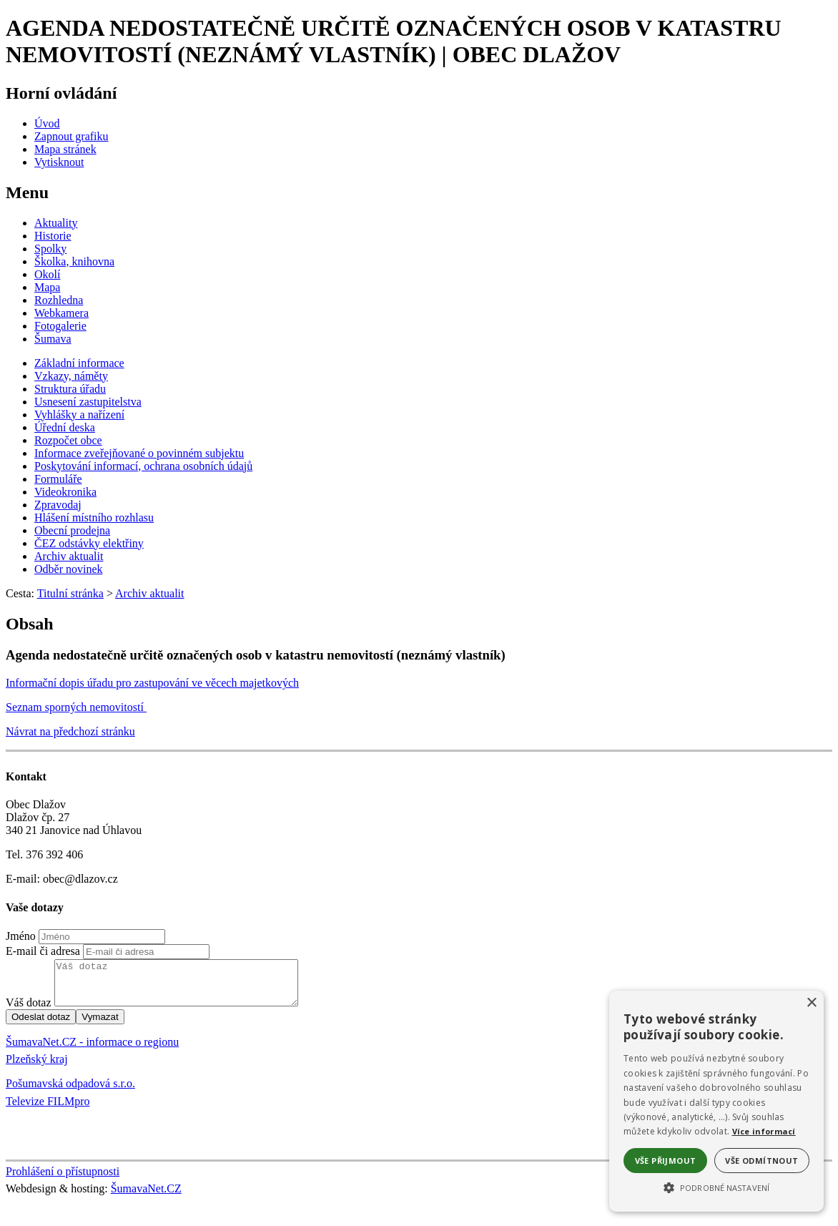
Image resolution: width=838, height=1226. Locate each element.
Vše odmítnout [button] (761, 1160)
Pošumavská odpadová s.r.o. (70, 1092)
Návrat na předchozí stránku (70, 731)
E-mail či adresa (43, 951)
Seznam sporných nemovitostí (76, 707)
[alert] (716, 1101)
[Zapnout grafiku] (71, 136)
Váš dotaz (28, 1011)
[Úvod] (47, 123)
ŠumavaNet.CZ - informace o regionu (92, 1050)
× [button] (811, 1003)
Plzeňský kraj (37, 1067)
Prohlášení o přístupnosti (62, 1180)
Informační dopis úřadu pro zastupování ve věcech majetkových (152, 683)
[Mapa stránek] (65, 149)
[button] (716, 1186)
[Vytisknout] (59, 162)
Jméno (21, 936)
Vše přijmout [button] (665, 1160)
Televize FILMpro (48, 1110)
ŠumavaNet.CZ (146, 1197)
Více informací (764, 1131)
